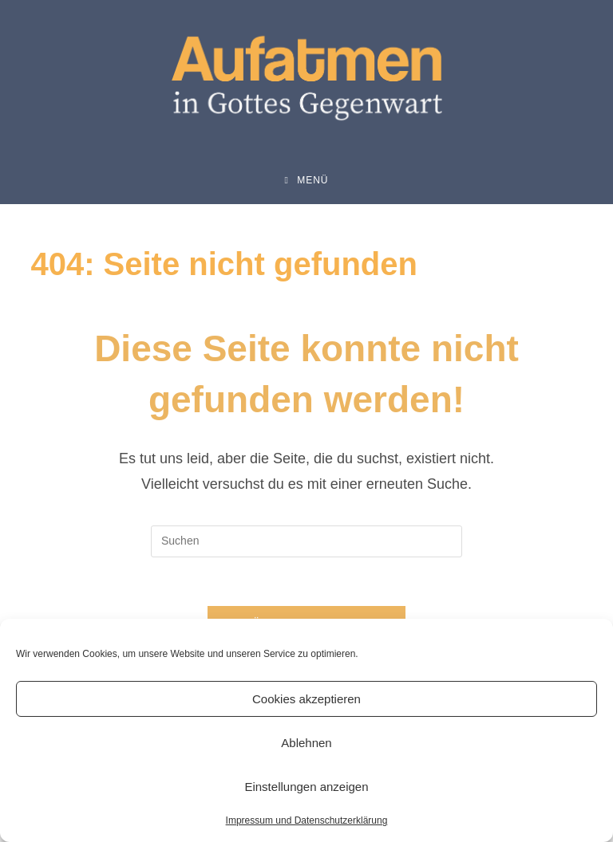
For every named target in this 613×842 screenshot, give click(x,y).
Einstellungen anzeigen (306, 786)
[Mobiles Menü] (306, 180)
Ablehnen (306, 743)
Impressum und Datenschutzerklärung (307, 820)
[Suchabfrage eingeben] (306, 541)
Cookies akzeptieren (306, 699)
